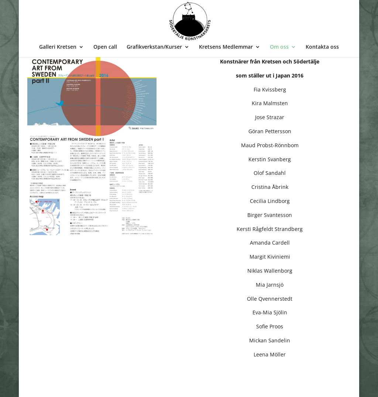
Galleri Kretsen (57, 47)
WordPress (138, 386)
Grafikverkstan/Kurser (154, 47)
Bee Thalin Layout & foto (81, 386)
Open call (105, 47)
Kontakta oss (322, 47)
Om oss (279, 47)
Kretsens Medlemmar (226, 47)
